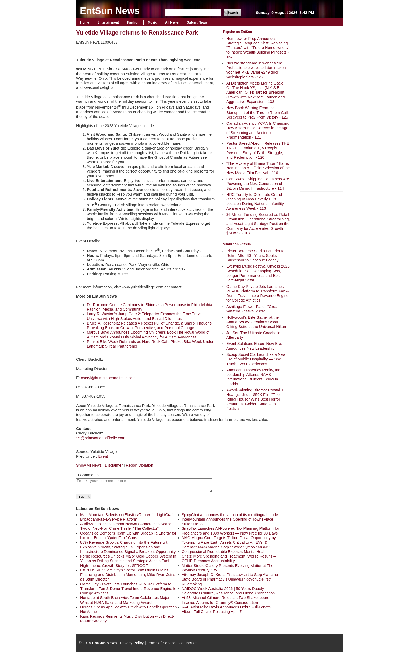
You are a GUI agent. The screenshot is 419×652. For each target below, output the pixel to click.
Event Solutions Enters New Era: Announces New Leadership (254, 345)
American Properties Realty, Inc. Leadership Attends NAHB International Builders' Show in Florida (253, 377)
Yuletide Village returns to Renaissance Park (137, 32)
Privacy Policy (132, 643)
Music (152, 22)
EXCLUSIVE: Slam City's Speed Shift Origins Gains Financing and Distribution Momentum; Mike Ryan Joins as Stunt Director (127, 575)
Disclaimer (114, 465)
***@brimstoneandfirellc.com (100, 438)
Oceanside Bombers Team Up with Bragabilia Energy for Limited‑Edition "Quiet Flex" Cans (128, 535)
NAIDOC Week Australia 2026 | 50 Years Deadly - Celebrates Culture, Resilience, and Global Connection (228, 590)
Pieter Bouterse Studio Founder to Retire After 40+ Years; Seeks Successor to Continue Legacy (255, 255)
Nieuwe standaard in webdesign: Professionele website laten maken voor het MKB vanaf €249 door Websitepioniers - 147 (256, 70)
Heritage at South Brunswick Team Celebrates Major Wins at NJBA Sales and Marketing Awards (124, 600)
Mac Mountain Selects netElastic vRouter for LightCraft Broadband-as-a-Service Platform (127, 517)
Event (103, 456)
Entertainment (108, 22)
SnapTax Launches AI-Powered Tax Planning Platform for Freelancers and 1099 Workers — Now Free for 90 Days (230, 530)
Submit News (197, 22)
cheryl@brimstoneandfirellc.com (108, 378)
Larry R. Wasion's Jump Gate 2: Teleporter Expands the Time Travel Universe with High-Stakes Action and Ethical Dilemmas (145, 316)
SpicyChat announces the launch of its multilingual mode (230, 515)
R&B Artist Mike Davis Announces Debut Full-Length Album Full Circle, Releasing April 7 (226, 609)
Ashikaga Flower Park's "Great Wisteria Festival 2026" (252, 308)
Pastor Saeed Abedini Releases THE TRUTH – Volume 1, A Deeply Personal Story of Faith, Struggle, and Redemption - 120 (257, 150)
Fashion (133, 22)
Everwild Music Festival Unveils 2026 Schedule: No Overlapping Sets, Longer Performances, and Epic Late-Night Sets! (258, 273)
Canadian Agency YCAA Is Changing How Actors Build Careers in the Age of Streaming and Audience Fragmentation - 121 (257, 130)
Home (84, 22)
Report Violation (139, 465)
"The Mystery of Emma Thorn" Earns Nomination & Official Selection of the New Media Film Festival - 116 (258, 168)
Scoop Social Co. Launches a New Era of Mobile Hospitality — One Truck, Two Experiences (256, 359)
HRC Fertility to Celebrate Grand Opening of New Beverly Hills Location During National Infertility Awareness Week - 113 (255, 201)
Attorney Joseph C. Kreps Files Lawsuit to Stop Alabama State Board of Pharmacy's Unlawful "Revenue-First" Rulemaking (230, 579)
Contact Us (188, 643)
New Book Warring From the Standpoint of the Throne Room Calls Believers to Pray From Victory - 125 (258, 112)
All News (172, 22)
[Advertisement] (321, 109)
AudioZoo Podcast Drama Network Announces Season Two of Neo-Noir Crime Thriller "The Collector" (127, 526)
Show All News (89, 465)
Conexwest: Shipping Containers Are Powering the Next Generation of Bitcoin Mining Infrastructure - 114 (257, 183)
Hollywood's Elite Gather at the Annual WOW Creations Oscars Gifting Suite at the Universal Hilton (256, 322)
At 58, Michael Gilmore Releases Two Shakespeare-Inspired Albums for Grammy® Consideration (226, 600)
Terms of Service (161, 643)
